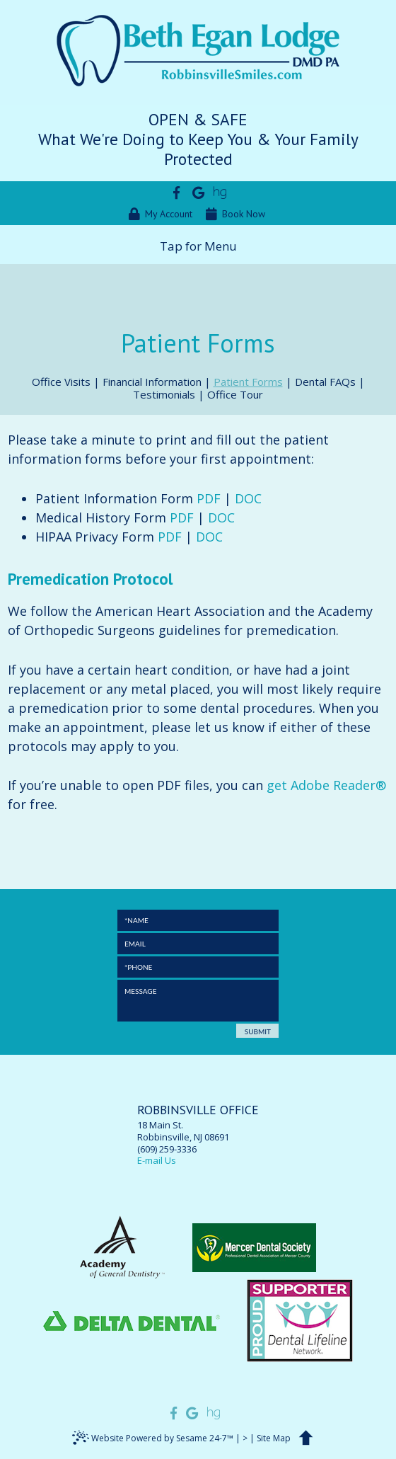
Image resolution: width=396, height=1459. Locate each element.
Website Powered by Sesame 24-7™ (152, 1440)
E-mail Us (156, 1160)
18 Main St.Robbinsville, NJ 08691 (198, 1123)
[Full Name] (198, 920)
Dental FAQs (325, 381)
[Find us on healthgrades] (220, 192)
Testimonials (164, 394)
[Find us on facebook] (176, 192)
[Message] (198, 1001)
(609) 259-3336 (167, 1149)
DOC (248, 498)
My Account (160, 214)
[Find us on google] (198, 192)
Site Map (274, 1438)
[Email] (198, 943)
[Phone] (198, 967)
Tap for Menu (198, 246)
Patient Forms (248, 381)
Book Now (235, 214)
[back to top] (308, 1439)
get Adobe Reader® (326, 785)
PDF (209, 498)
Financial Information (152, 381)
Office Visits (61, 381)
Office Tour (235, 394)
